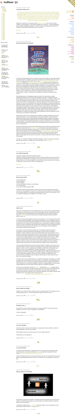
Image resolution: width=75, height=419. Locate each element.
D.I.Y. (53, 292)
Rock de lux (72, 27)
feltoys (73, 18)
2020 (3, 19)
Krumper (72, 17)
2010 (3, 32)
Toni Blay (72, 58)
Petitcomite (3, 75)
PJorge (73, 25)
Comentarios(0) (31, 33)
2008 (3, 34)
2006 (3, 37)
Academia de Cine (35, 127)
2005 (3, 38)
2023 (3, 16)
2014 (3, 27)
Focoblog (72, 32)
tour (37, 351)
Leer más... (18, 30)
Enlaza (26, 33)
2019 (3, 21)
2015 (3, 26)
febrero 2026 (4, 10)
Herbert (72, 41)
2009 (3, 33)
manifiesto (23, 214)
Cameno (72, 59)
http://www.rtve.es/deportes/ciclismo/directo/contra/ (31, 353)
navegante (3, 64)
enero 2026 (4, 11)
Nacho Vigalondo (71, 23)
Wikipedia (72, 47)
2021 (3, 18)
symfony (72, 52)
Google (73, 50)
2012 (3, 29)
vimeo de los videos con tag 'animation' (49, 130)
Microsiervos (72, 22)
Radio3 (73, 38)
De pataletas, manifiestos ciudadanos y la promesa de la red (38, 274)
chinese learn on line (70, 51)
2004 (3, 39)
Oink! (73, 26)
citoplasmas (48, 140)
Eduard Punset (71, 30)
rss (31, 406)
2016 (3, 24)
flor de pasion (72, 40)
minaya (3, 67)
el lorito (73, 29)
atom (39, 406)
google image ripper (70, 53)
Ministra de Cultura (41, 23)
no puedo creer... (71, 31)
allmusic (72, 48)
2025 (3, 13)
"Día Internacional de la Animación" (35, 82)
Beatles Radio (71, 42)
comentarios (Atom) (69, 12)
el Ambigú (72, 39)
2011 (3, 30)
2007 (3, 35)
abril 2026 (4, 9)
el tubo (73, 54)
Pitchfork (72, 49)
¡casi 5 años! (34, 405)
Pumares (72, 34)
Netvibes (72, 46)
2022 (3, 17)
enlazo (48, 267)
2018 (3, 22)
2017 (3, 23)
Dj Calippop (72, 16)
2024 (3, 14)
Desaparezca (72, 28)
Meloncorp (72, 33)
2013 (3, 28)
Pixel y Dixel (72, 24)
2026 (3, 8)
